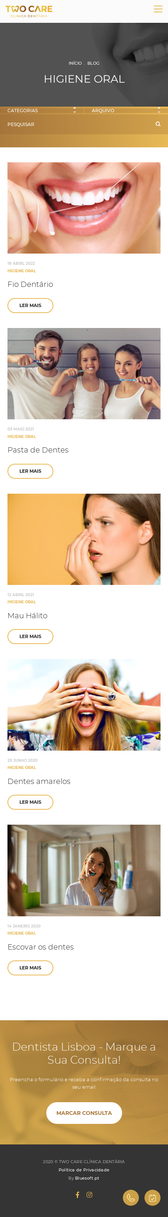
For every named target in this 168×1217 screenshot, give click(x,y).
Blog (93, 63)
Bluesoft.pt (87, 1178)
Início (75, 63)
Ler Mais (30, 305)
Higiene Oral (21, 271)
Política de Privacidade (84, 1169)
